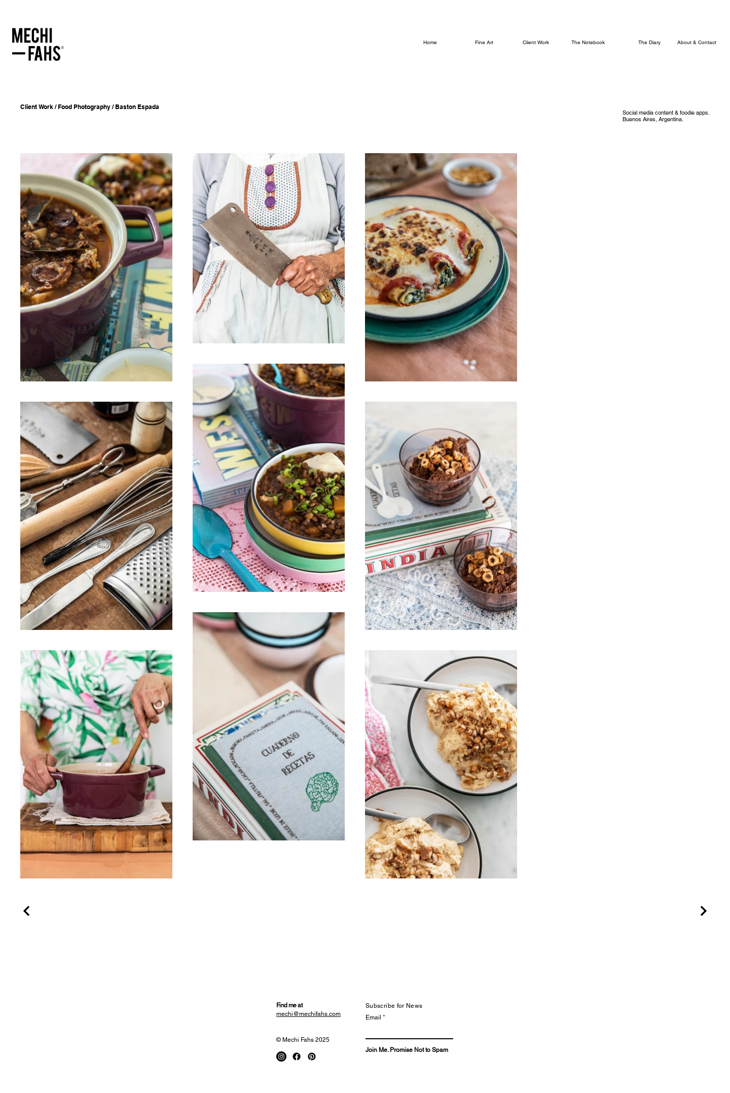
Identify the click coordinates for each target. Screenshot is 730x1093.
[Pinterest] (312, 1056)
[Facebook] (296, 1056)
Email (373, 1017)
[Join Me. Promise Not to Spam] (407, 1050)
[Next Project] (702, 911)
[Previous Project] (27, 911)
